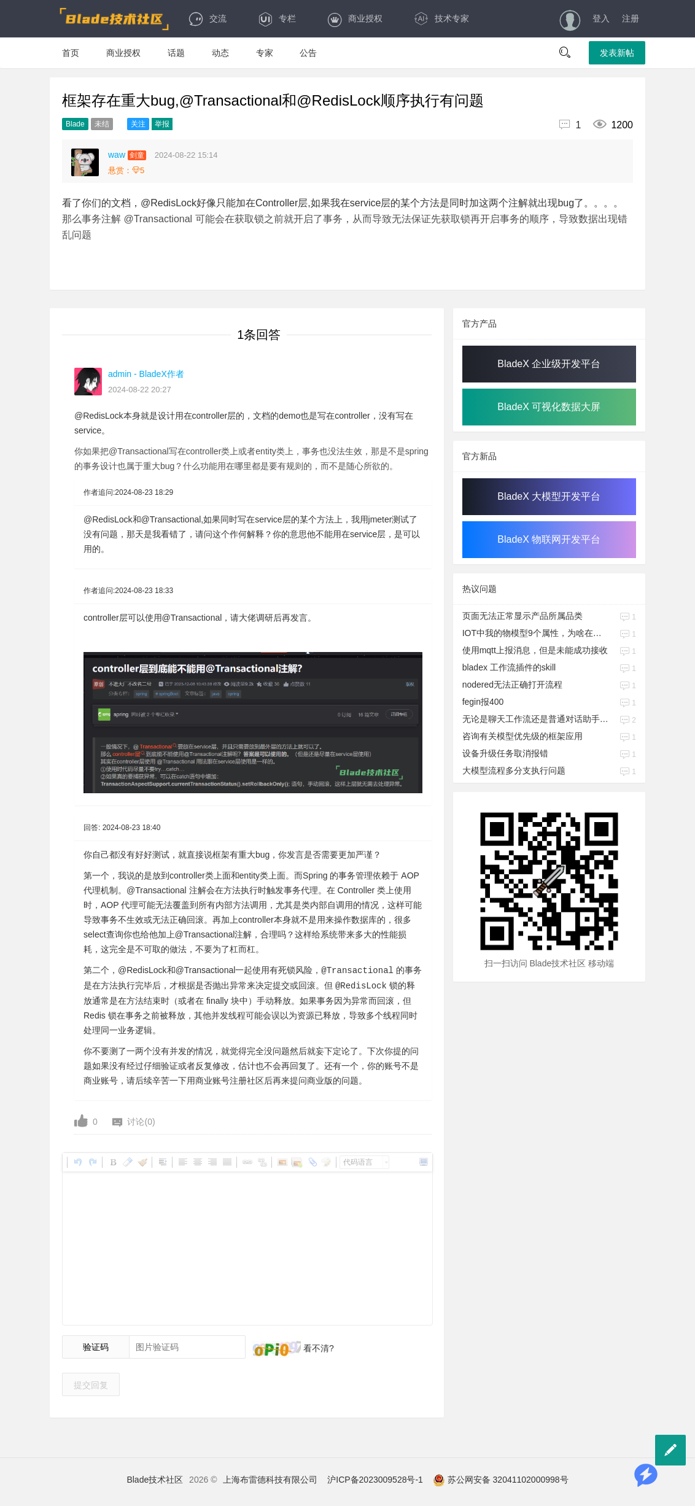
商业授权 (354, 18)
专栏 (276, 18)
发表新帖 (617, 53)
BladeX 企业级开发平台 (548, 364)
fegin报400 (483, 702)
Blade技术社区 (154, 1478)
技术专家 (441, 18)
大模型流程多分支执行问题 (513, 770)
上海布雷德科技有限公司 (270, 1478)
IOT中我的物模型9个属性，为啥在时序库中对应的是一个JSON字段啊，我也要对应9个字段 (536, 633)
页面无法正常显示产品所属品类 (522, 616)
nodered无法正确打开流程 (512, 684)
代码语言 (358, 1161)
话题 (176, 53)
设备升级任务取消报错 (505, 753)
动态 (220, 53)
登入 (601, 18)
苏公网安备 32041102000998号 (501, 1478)
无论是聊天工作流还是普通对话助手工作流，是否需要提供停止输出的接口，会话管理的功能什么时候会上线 (536, 719)
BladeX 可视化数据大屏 (548, 407)
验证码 (96, 1346)
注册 (630, 18)
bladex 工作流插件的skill (509, 667)
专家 (264, 53)
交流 (207, 18)
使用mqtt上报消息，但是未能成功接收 (535, 650)
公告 (308, 53)
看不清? (317, 1347)
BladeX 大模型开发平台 (548, 496)
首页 (70, 53)
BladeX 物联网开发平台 (548, 539)
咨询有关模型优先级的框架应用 (522, 736)
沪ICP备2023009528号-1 (375, 1478)
